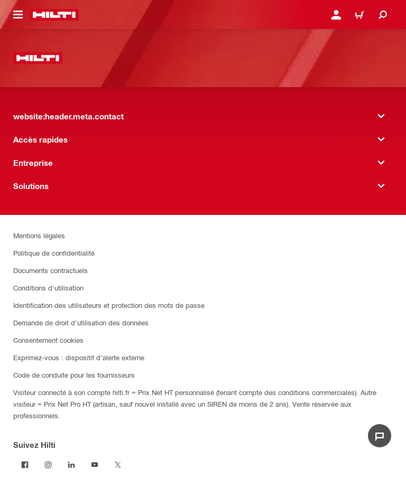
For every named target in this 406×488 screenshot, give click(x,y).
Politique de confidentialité (54, 253)
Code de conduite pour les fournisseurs (74, 375)
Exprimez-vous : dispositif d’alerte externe (78, 357)
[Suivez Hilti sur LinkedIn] (71, 464)
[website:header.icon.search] (382, 14)
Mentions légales (39, 235)
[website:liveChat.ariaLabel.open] (379, 435)
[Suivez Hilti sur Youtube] (94, 464)
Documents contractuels (50, 270)
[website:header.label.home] (54, 15)
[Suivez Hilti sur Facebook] (24, 464)
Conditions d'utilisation (48, 288)
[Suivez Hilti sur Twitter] (118, 464)
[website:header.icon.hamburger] (18, 14)
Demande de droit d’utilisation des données (81, 322)
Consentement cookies (48, 340)
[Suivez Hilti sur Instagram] (48, 464)
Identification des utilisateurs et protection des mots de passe (109, 305)
